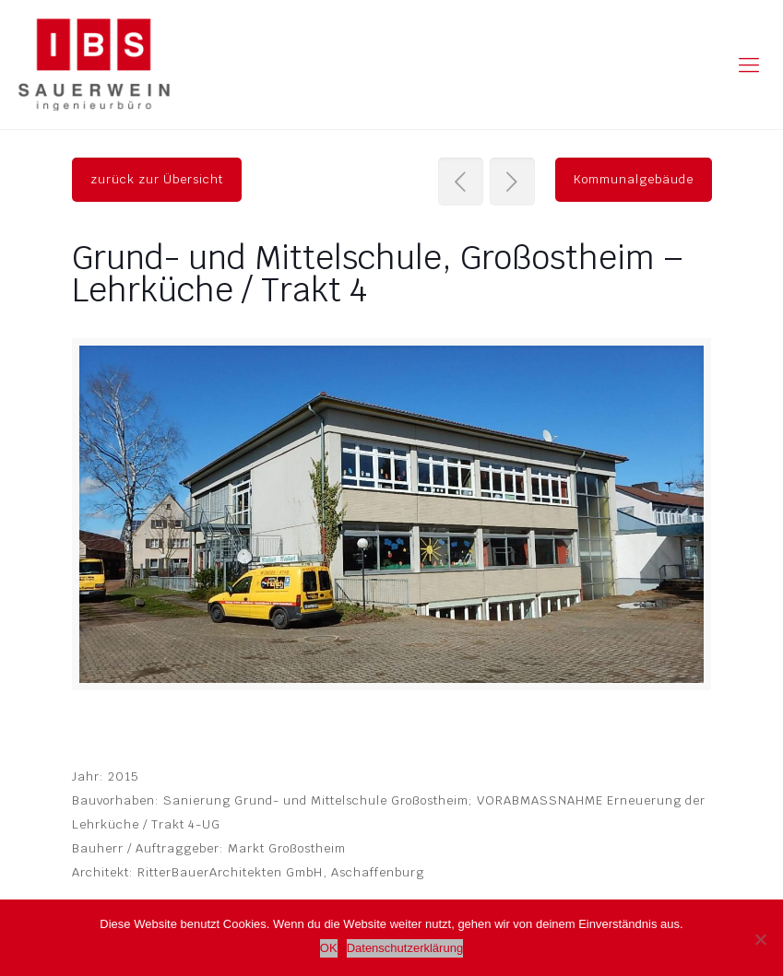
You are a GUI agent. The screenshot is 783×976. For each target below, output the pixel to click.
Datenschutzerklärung (405, 948)
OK (329, 948)
